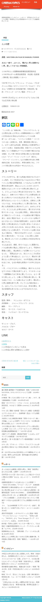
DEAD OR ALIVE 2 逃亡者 (10, 361)
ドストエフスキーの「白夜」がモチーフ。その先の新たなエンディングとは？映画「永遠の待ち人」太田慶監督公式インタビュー (20, 561)
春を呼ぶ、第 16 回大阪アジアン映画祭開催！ (18, 439)
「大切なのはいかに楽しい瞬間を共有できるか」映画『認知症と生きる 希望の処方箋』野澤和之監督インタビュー (20, 584)
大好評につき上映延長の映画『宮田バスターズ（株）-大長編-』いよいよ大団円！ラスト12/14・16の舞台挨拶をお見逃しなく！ (21, 420)
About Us (16, 6)
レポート (7, 464)
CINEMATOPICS (11, 3)
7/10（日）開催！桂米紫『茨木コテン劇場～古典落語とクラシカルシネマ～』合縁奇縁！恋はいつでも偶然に (20, 413)
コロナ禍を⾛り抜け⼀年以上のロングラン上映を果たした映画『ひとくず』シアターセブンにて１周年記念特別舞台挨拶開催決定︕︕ (20, 428)
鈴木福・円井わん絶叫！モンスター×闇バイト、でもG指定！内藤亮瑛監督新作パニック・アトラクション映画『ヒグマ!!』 (21, 526)
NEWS (6, 385)
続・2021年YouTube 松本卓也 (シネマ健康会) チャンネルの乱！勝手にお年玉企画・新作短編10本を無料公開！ (21, 454)
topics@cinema (8, 49)
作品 (35, 2)
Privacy (6, 6)
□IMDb (4, 344)
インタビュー (26, 2)
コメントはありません (10, 52)
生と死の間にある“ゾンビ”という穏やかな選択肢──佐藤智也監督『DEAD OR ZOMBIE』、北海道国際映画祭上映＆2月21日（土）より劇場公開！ (20, 492)
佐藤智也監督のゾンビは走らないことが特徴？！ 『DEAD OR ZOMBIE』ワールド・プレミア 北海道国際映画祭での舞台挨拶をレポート (20, 484)
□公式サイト (6, 341)
